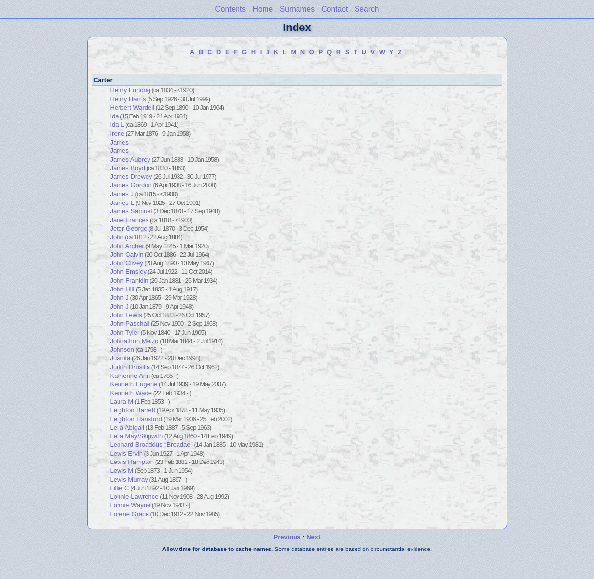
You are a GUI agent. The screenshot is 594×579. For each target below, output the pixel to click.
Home (263, 9)
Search (367, 9)
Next (313, 537)
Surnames (297, 9)
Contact (335, 9)
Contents (230, 9)
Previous (287, 537)
